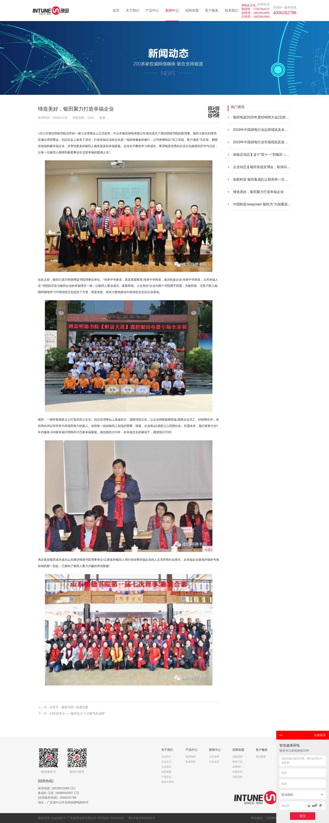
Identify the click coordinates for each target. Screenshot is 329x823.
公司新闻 (214, 756)
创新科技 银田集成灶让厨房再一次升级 (262, 179)
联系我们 (231, 10)
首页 (116, 10)
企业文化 (166, 761)
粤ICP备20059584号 (141, 818)
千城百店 (166, 776)
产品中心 (152, 10)
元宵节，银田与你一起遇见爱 (69, 709)
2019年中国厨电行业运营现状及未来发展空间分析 (270, 129)
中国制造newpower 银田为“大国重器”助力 (264, 204)
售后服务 (261, 756)
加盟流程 (237, 776)
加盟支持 (237, 771)
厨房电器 (191, 756)
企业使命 (166, 766)
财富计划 (237, 761)
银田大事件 (167, 781)
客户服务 (211, 10)
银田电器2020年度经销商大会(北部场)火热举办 (268, 117)
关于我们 (132, 10)
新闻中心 (172, 10)
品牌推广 (237, 766)
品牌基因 (166, 771)
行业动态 (214, 761)
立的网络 (271, 818)
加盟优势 (237, 756)
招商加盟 (192, 10)
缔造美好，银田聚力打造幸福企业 (258, 192)
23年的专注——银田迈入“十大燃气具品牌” (77, 715)
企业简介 (166, 756)
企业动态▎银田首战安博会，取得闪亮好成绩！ (268, 167)
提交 (303, 816)
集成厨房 (191, 761)
